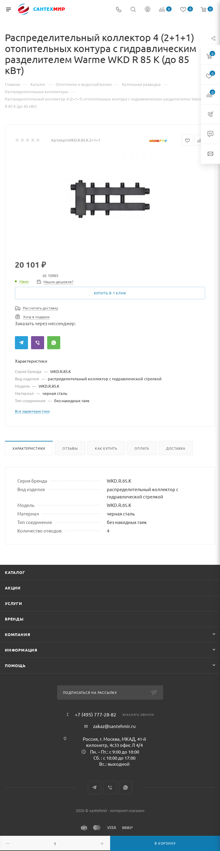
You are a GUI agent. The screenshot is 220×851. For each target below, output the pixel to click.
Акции (13, 587)
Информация (21, 649)
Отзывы (70, 448)
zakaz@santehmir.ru (114, 726)
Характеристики (28, 448)
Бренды (14, 618)
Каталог (15, 572)
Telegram (21, 342)
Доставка (175, 448)
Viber (37, 342)
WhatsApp (53, 342)
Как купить (106, 448)
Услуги (13, 603)
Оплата (141, 448)
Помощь (15, 665)
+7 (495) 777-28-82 (95, 714)
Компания (17, 634)
